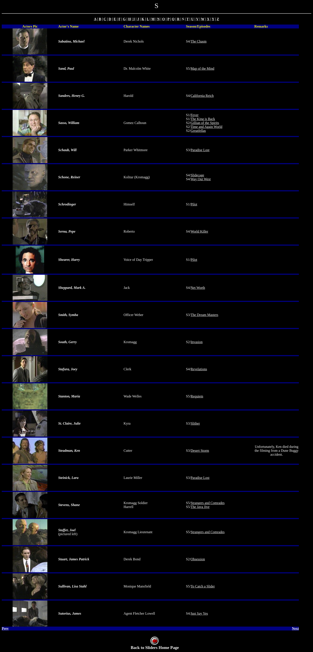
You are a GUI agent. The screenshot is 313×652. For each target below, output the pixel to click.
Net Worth (198, 288)
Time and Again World (206, 127)
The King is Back (203, 119)
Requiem (197, 396)
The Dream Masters (204, 315)
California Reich (202, 96)
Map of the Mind (202, 68)
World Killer (199, 231)
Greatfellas (198, 130)
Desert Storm (200, 450)
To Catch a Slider (203, 586)
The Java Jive (200, 507)
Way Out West (201, 179)
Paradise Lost (200, 150)
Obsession (198, 559)
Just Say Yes (199, 613)
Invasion (197, 342)
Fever (194, 115)
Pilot (194, 204)
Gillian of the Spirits (205, 123)
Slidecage (197, 175)
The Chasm (198, 41)
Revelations (199, 369)
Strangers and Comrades (208, 503)
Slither (195, 423)
